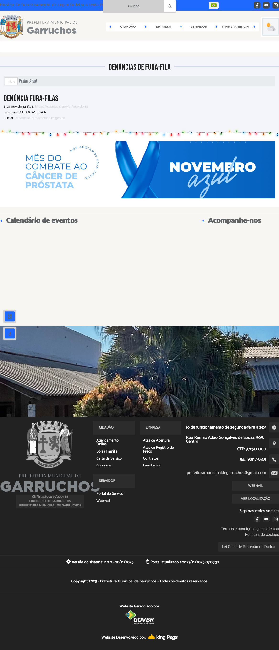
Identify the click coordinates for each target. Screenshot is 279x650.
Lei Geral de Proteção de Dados (248, 546)
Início (11, 81)
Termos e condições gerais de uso (250, 529)
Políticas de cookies (262, 534)
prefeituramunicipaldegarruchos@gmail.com (226, 472)
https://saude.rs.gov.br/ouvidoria (61, 106)
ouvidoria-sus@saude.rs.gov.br (40, 118)
